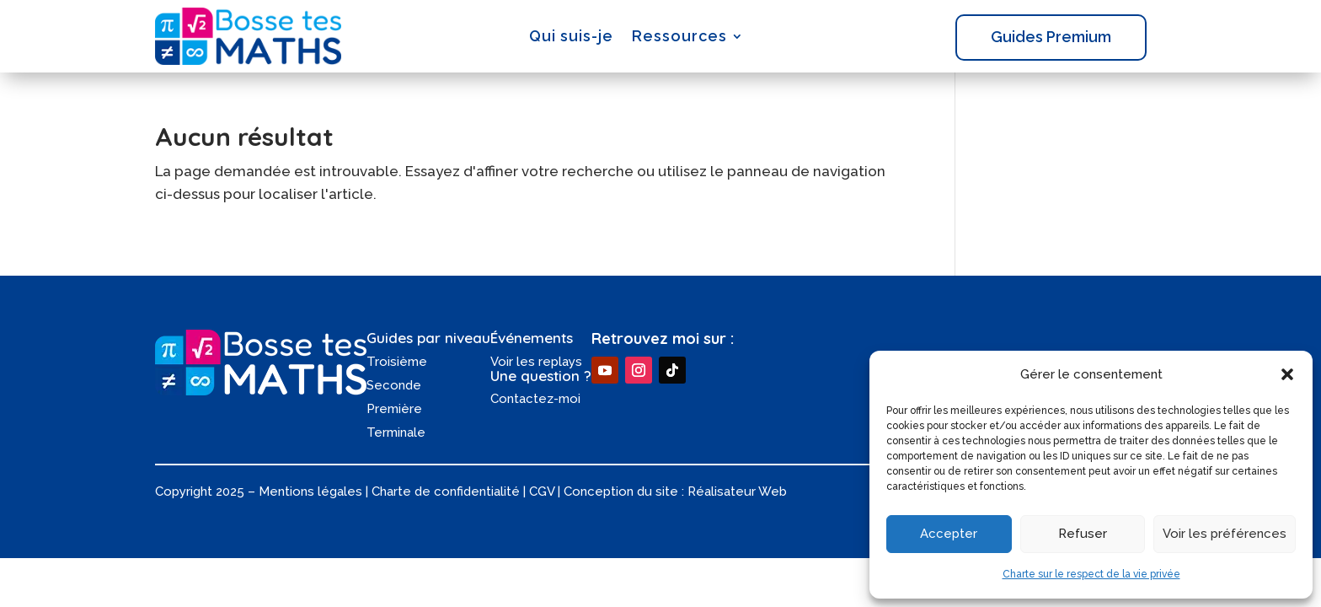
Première (394, 408)
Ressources (679, 36)
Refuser (1082, 533)
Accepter (948, 533)
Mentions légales (310, 491)
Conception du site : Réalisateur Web (675, 491)
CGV (541, 491)
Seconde (393, 385)
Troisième (396, 361)
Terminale (395, 432)
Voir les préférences (1224, 533)
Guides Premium (1051, 37)
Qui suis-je (571, 36)
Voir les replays (536, 361)
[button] (1287, 374)
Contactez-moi (535, 398)
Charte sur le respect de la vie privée (1091, 574)
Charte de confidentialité (446, 491)
